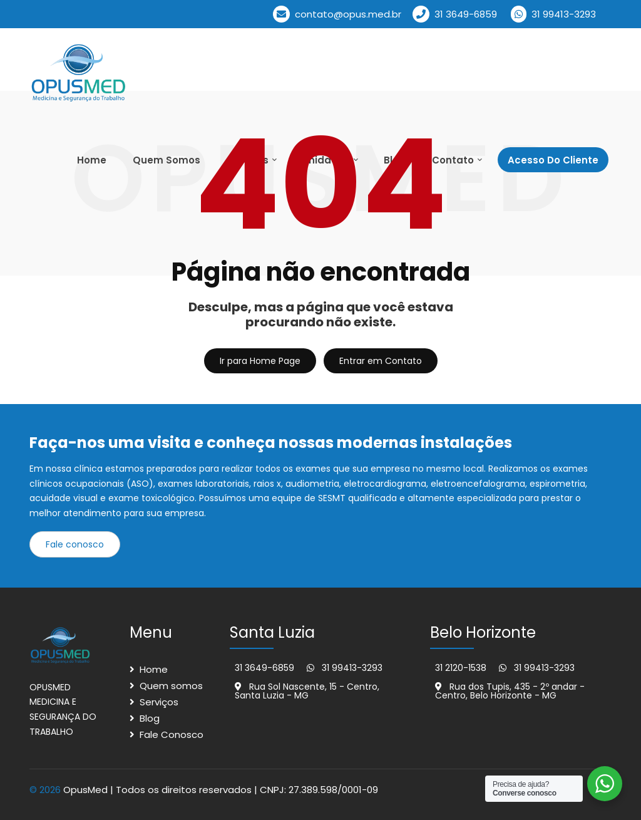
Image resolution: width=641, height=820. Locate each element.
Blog (150, 718)
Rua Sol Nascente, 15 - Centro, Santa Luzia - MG (307, 691)
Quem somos (171, 685)
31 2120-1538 (460, 668)
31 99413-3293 (553, 14)
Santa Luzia (272, 632)
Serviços (159, 701)
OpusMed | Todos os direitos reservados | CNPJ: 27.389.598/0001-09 (220, 789)
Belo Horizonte (483, 632)
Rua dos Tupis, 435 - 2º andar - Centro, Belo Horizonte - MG (510, 691)
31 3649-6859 (455, 14)
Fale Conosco (171, 734)
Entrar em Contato (380, 361)
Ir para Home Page (260, 361)
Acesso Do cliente (553, 160)
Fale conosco (75, 544)
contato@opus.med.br (337, 14)
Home (91, 160)
